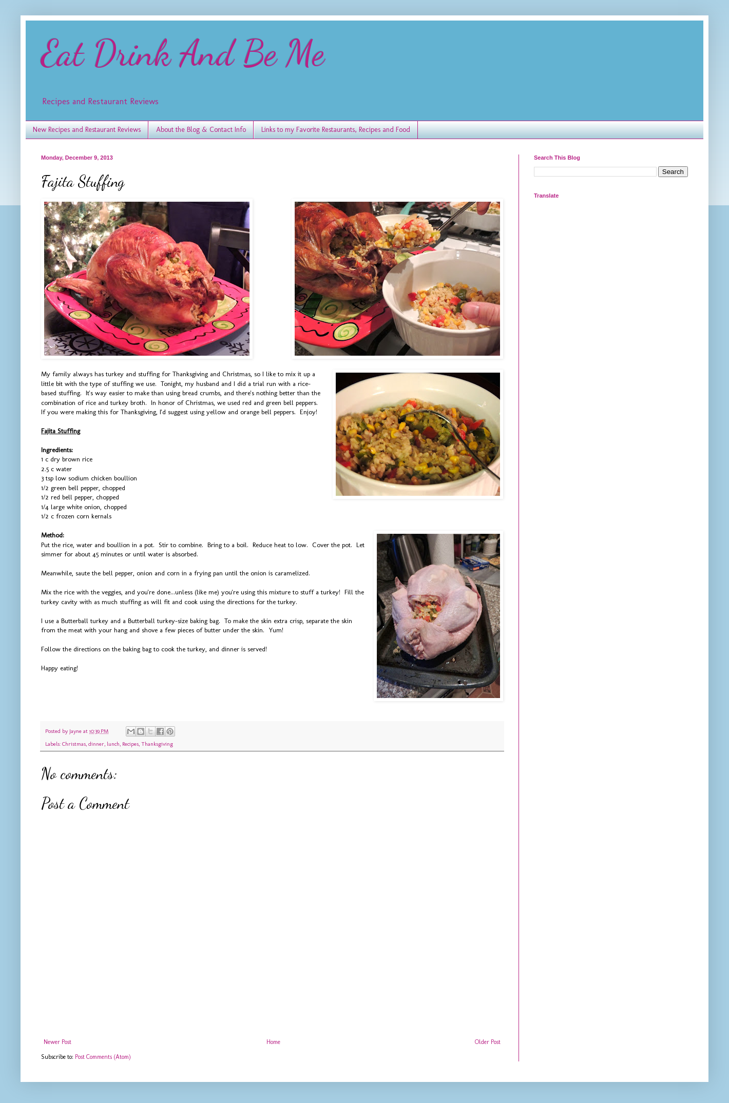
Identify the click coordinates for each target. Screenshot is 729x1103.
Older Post (488, 1042)
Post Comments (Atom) (103, 1056)
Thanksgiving (157, 744)
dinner (96, 744)
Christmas (74, 744)
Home (273, 1042)
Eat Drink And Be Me (182, 53)
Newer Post (57, 1042)
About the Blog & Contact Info (201, 129)
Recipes (130, 744)
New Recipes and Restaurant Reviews (87, 129)
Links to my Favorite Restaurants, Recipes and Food (335, 129)
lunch (113, 744)
